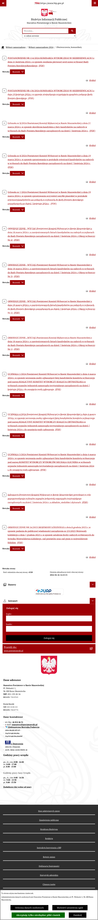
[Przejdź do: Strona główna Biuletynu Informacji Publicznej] (2, 47)
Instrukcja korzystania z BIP (49, 847)
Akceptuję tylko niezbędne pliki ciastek (38, 915)
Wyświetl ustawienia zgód (70, 907)
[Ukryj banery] (92, 584)
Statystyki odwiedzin (49, 875)
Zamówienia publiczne (49, 820)
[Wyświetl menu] (95, 3)
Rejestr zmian (49, 857)
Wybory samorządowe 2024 (40, 47)
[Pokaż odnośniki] (3, 3)
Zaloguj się (49, 638)
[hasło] (49, 629)
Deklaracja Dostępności (49, 866)
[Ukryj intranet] (92, 601)
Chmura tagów (49, 884)
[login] (49, 618)
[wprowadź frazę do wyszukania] (45, 31)
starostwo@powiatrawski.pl (24, 724)
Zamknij (77, 915)
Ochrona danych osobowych (29, 907)
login (8, 613)
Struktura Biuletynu (49, 829)
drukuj (92, 80)
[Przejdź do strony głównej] (49, 17)
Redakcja (49, 838)
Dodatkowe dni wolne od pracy (17, 787)
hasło (9, 624)
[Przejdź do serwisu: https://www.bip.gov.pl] (49, 3)
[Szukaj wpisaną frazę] (72, 31)
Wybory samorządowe (16, 47)
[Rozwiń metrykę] (17, 71)
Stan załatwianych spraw (49, 811)
